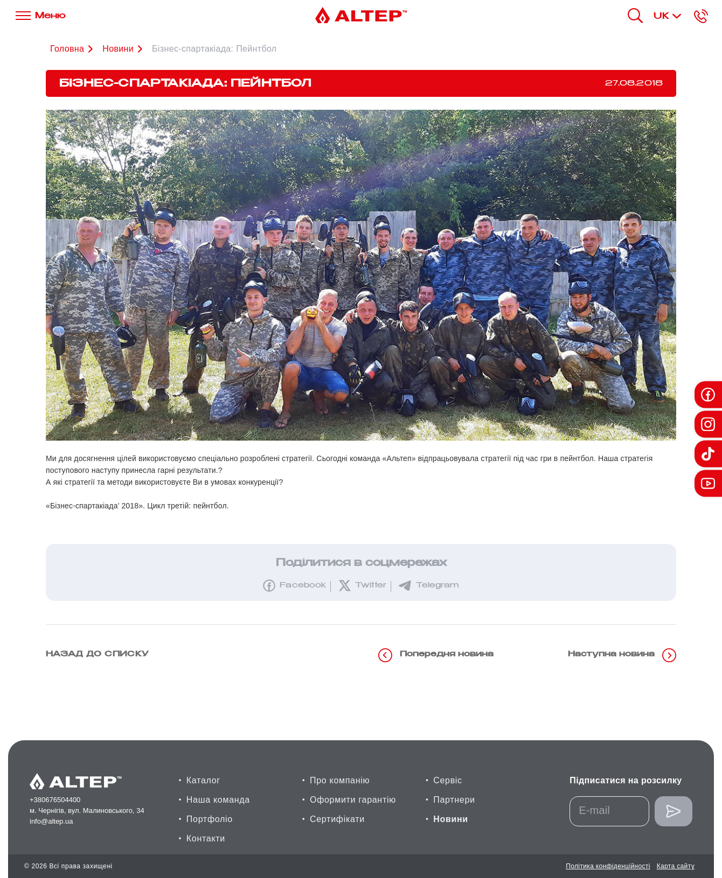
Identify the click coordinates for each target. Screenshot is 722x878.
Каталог (203, 780)
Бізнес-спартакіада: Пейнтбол (214, 48)
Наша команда (218, 799)
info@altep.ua (51, 821)
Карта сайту (676, 866)
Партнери (454, 799)
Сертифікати (337, 819)
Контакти (205, 838)
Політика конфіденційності (608, 866)
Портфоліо (209, 819)
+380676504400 (55, 800)
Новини (450, 819)
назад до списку (97, 654)
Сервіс (447, 780)
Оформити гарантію (353, 799)
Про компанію (340, 780)
